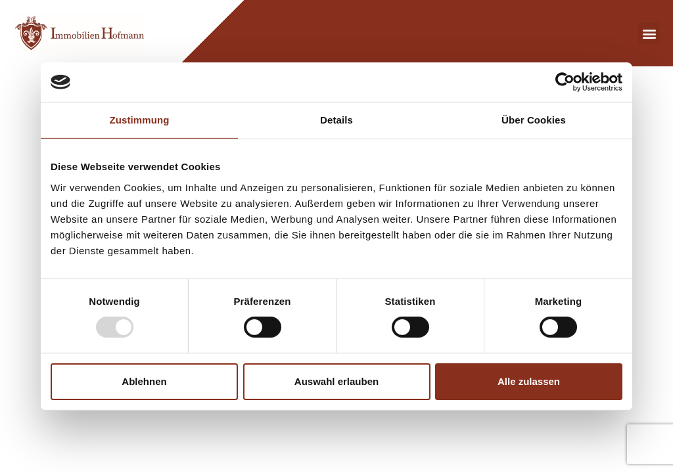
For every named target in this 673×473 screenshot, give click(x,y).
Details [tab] (336, 119)
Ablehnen (144, 381)
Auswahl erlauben (336, 381)
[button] (649, 33)
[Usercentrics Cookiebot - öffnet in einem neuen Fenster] (564, 82)
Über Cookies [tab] (533, 119)
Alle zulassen (529, 381)
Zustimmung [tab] (140, 119)
